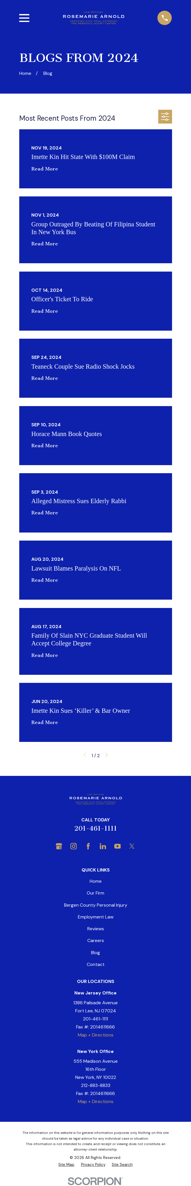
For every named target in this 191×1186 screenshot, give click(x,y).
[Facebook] (88, 846)
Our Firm (95, 893)
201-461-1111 (95, 828)
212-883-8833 (95, 1085)
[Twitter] (132, 846)
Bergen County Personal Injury (95, 905)
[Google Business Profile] (59, 846)
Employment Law (95, 917)
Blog (95, 953)
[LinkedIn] (103, 846)
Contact (96, 964)
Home (96, 881)
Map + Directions (95, 1035)
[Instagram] (73, 846)
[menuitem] (66, 1164)
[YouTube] (117, 846)
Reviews (95, 929)
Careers (95, 940)
